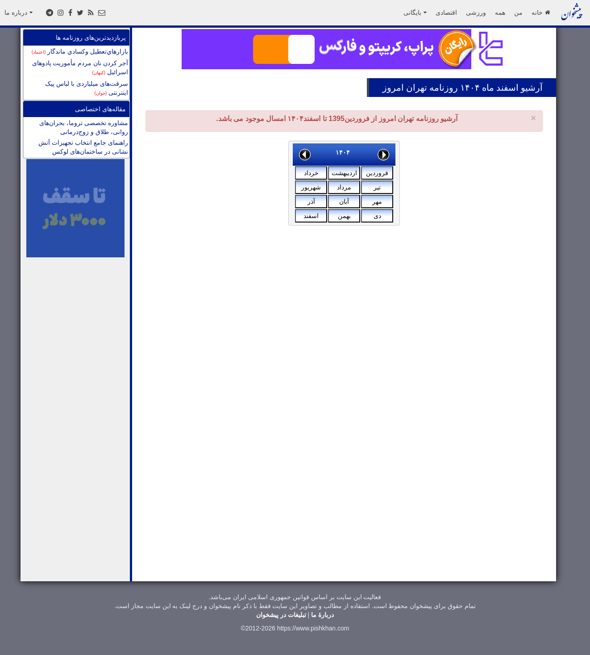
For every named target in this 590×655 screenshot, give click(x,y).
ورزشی (476, 12)
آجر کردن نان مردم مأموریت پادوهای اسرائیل (80, 67)
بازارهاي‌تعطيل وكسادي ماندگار (80, 51)
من (518, 12)
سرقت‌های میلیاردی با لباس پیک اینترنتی (86, 88)
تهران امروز (404, 87)
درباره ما (18, 12)
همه (500, 12)
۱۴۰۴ (343, 152)
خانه (541, 12)
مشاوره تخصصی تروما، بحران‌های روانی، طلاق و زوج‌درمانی (83, 127)
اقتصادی (446, 12)
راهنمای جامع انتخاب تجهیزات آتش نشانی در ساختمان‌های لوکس (83, 147)
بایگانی (415, 12)
